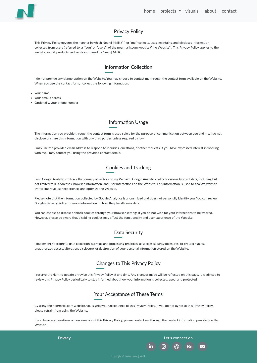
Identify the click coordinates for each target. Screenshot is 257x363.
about (210, 11)
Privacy (64, 337)
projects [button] (168, 11)
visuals (191, 11)
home (149, 11)
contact (229, 11)
